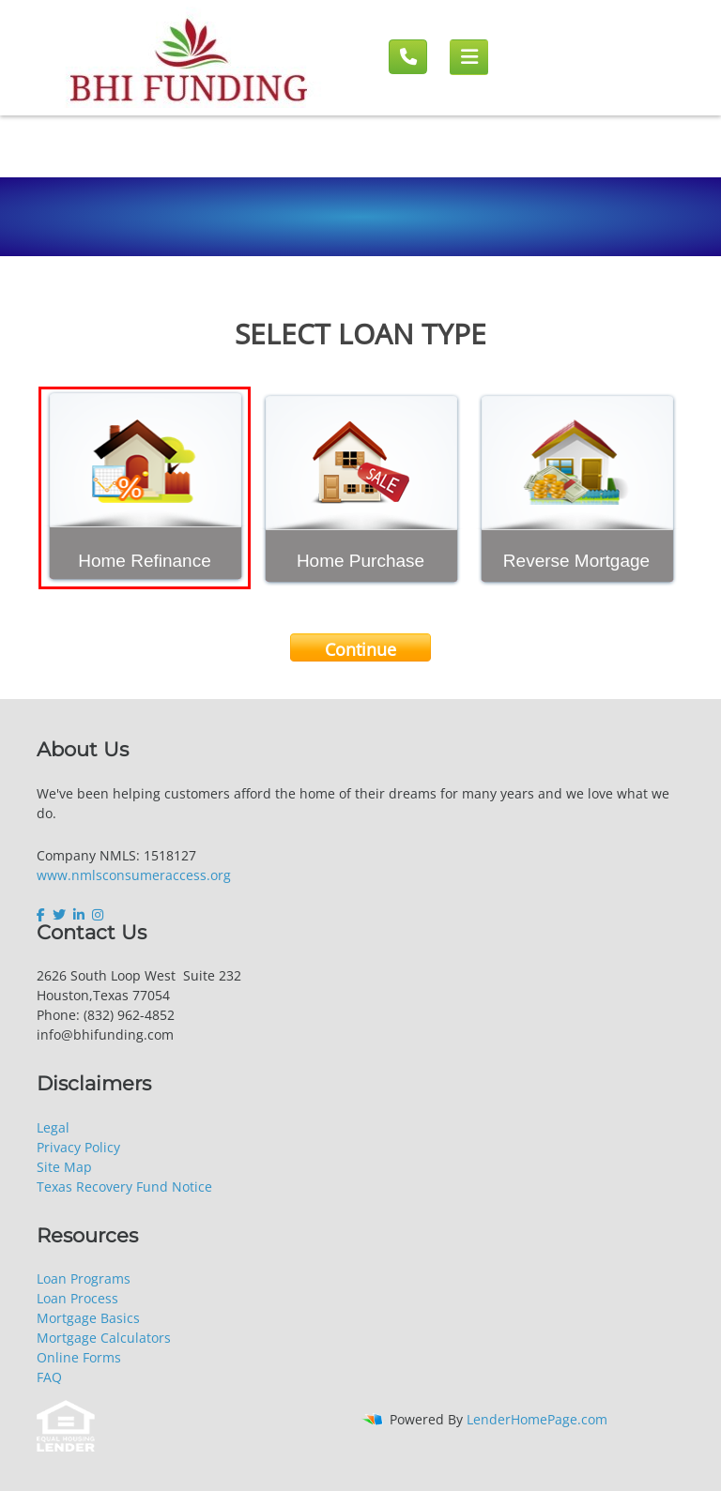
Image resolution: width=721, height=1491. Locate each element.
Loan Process (77, 1298)
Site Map (64, 1167)
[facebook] (43, 914)
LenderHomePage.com (537, 1419)
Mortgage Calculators (104, 1337)
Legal (53, 1127)
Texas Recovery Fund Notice (124, 1186)
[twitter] (59, 914)
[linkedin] (78, 914)
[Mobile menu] (469, 57)
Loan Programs (83, 1278)
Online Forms (79, 1357)
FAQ (49, 1377)
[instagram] (97, 914)
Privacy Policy (78, 1147)
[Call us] (408, 56)
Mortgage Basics (88, 1318)
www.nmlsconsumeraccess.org (134, 875)
